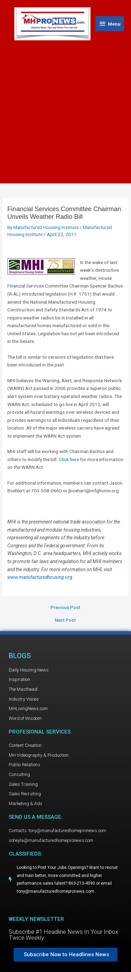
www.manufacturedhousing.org (39, 577)
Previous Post (65, 607)
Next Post (65, 620)
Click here (69, 459)
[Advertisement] (65, 109)
